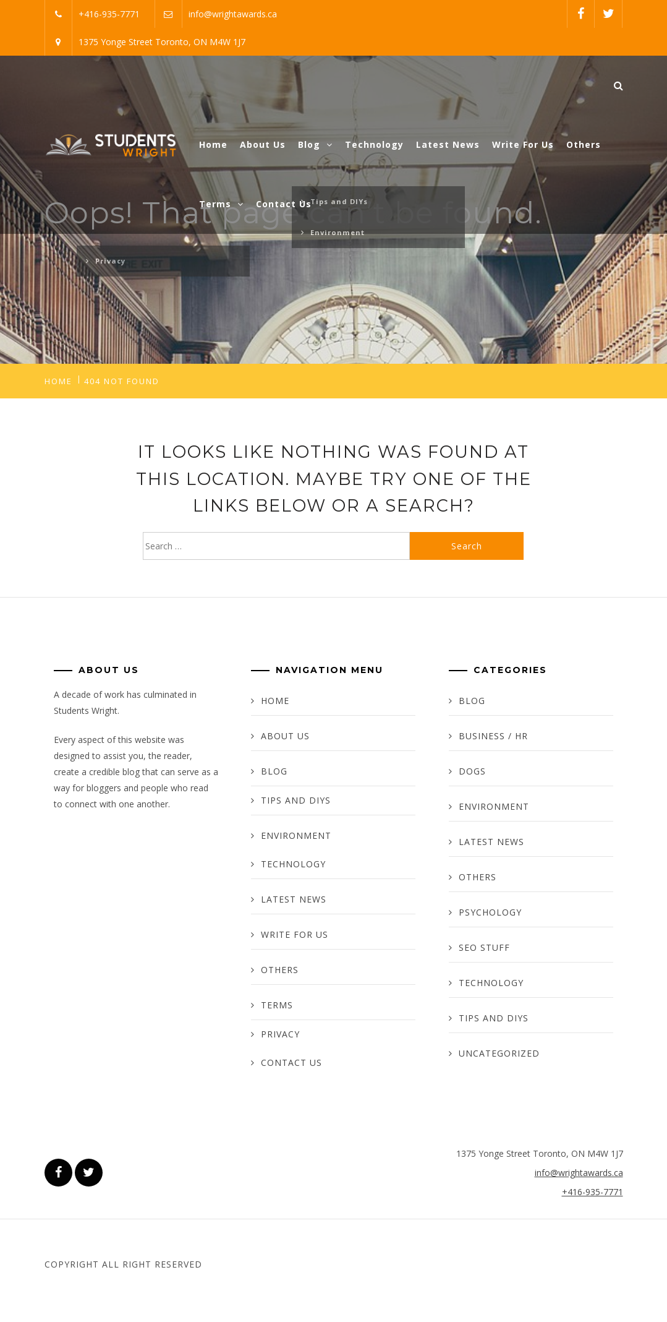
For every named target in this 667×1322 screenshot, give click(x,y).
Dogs (472, 771)
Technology (374, 144)
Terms (221, 204)
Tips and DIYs (296, 800)
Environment (296, 835)
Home (213, 144)
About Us (263, 144)
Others (583, 144)
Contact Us (284, 204)
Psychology (490, 912)
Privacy (280, 1034)
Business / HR (493, 736)
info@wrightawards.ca (233, 14)
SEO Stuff (484, 947)
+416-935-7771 (109, 14)
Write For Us (523, 144)
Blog (315, 144)
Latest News (448, 144)
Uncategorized (499, 1053)
